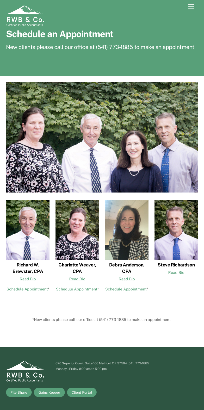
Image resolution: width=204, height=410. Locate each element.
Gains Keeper (49, 392)
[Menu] (191, 6)
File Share (19, 392)
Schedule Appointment (27, 289)
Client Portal (82, 392)
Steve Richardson (176, 264)
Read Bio (28, 279)
